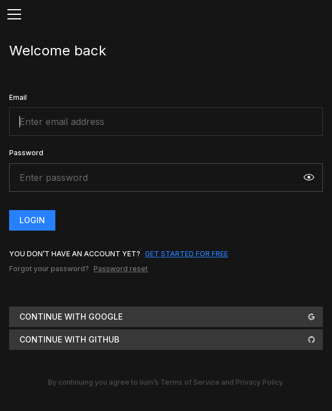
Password (26, 152)
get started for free (186, 253)
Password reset (121, 268)
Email (18, 97)
